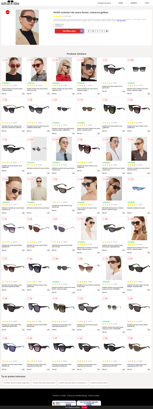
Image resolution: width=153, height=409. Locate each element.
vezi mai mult (121, 21)
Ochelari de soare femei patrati (44, 383)
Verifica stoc (73, 31)
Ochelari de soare (104, 3)
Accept (84, 407)
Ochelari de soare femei (98, 383)
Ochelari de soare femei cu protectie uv (72, 383)
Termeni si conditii (59, 395)
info (23, 93)
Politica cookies (94, 395)
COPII (147, 3)
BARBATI (134, 3)
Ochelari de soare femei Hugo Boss (17, 383)
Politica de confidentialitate (77, 395)
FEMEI (121, 3)
